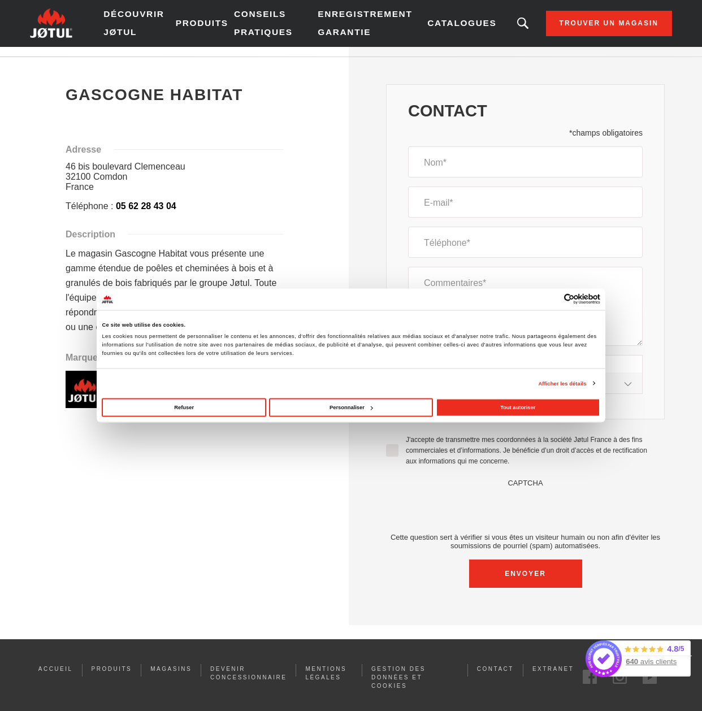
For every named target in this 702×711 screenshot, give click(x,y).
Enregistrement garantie (356, 28)
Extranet (553, 678)
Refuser (184, 407)
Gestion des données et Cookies (398, 687)
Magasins (171, 678)
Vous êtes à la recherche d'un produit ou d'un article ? (494, 28)
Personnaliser (351, 407)
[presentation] (525, 519)
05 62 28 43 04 (146, 215)
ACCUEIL (55, 678)
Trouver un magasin (580, 28)
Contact (495, 678)
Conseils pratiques (278, 28)
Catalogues (436, 28)
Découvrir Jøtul (160, 28)
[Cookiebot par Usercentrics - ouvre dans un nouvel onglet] (550, 299)
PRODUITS (112, 678)
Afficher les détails (562, 383)
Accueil (69, 67)
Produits (219, 28)
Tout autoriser (517, 407)
